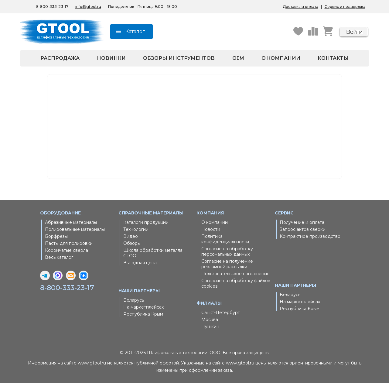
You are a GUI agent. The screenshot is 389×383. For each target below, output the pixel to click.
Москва (209, 319)
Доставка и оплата (300, 6)
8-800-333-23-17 (52, 6)
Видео (130, 236)
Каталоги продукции (146, 222)
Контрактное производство (310, 236)
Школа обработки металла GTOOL (153, 253)
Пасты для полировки (69, 243)
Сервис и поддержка (345, 6)
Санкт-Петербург (220, 312)
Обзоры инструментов (179, 58)
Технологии (135, 229)
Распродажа (60, 58)
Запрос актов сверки (303, 229)
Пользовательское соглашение (235, 273)
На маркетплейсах (143, 307)
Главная (172, 124)
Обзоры (132, 243)
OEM (238, 58)
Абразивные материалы (71, 222)
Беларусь (133, 300)
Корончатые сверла (66, 250)
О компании (280, 58)
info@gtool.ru (88, 6)
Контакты (333, 58)
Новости (210, 229)
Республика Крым (143, 314)
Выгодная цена (140, 262)
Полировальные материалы (75, 229)
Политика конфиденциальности (225, 239)
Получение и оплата (302, 222)
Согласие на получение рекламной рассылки (227, 263)
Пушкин (210, 326)
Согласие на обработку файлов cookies (235, 283)
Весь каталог (59, 257)
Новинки (111, 58)
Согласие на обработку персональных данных (227, 251)
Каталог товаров (180, 132)
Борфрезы (56, 236)
